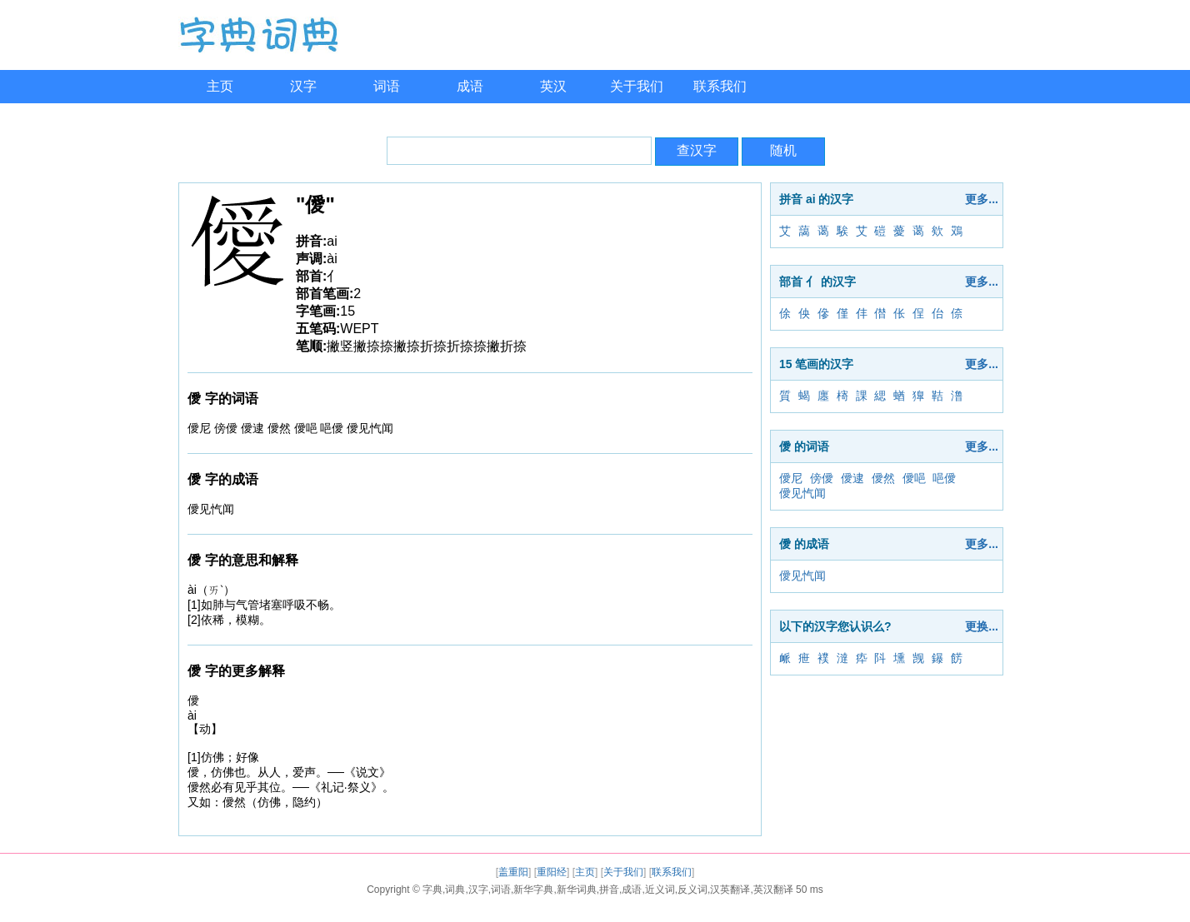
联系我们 (720, 86)
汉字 (303, 86)
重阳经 (552, 872)
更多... (981, 199)
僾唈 (914, 478)
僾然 (883, 478)
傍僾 (821, 478)
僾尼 (790, 478)
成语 (470, 86)
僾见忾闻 (802, 493)
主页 (220, 86)
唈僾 (944, 478)
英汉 (553, 86)
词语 (386, 86)
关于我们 (636, 86)
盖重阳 (513, 872)
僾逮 (852, 478)
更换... (981, 626)
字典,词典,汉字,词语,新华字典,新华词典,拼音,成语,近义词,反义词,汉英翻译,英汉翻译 (607, 889)
